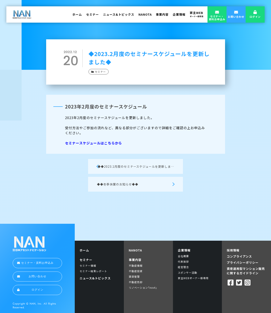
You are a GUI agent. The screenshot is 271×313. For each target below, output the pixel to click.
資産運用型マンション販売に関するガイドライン (246, 270)
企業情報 (179, 14)
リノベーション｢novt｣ (143, 287)
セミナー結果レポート (93, 271)
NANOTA (145, 14)
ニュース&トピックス (118, 14)
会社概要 (183, 256)
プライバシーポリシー (243, 262)
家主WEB (196, 14)
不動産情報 (135, 265)
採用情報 (233, 250)
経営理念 (183, 267)
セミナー (92, 14)
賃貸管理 (134, 276)
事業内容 (162, 14)
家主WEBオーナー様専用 (193, 278)
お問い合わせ (31, 276)
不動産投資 (135, 271)
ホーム (77, 14)
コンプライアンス (239, 256)
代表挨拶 (183, 261)
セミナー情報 (88, 265)
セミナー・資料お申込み (35, 263)
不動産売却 (135, 282)
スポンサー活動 (187, 272)
